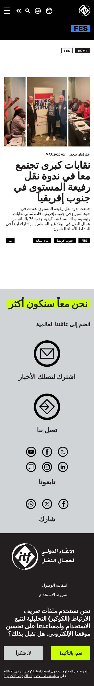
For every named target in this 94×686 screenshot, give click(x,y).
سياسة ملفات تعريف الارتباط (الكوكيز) (31, 676)
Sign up (47, 356)
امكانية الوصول (54, 585)
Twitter (62, 452)
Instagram (47, 467)
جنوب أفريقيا (65, 240)
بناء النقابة (42, 240)
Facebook (47, 452)
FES (84, 240)
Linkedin (62, 467)
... (10, 240)
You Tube (31, 452)
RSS (31, 467)
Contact (47, 409)
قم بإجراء (18, 11)
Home (82, 51)
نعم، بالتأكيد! (71, 653)
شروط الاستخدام (53, 594)
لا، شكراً (23, 653)
